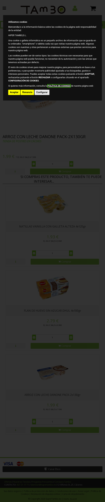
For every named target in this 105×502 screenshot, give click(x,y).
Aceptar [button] (14, 92)
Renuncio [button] (27, 92)
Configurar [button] (42, 92)
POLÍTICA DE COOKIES (59, 86)
